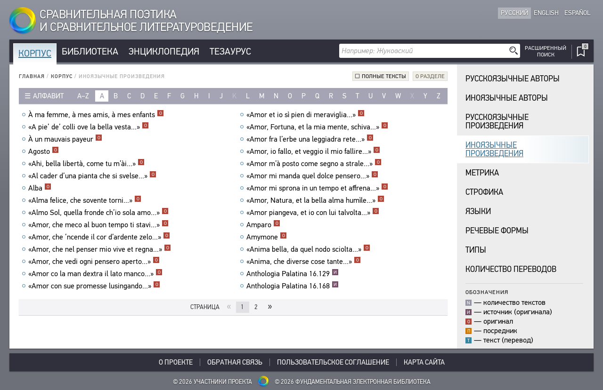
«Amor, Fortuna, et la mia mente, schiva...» (317, 127)
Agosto (43, 151)
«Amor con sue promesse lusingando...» (94, 286)
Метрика (482, 173)
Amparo (263, 225)
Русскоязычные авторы (512, 79)
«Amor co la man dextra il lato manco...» (95, 274)
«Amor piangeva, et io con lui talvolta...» (312, 212)
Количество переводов (510, 269)
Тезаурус (230, 51)
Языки (478, 211)
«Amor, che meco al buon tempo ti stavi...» (98, 225)
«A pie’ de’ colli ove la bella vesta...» (88, 127)
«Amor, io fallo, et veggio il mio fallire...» (313, 151)
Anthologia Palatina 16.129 (292, 274)
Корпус (34, 53)
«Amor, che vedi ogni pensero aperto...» (94, 261)
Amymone (266, 237)
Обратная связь (234, 362)
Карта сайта (424, 362)
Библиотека (90, 51)
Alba (39, 188)
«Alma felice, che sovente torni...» (84, 200)
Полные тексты (384, 76)
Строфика (484, 192)
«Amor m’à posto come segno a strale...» (314, 163)
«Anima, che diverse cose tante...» (303, 261)
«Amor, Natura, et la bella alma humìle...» (315, 200)
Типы (475, 250)
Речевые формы (497, 231)
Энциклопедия (164, 51)
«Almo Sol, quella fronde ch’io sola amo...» (98, 212)
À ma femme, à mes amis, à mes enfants (96, 115)
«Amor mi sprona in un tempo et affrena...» (317, 188)
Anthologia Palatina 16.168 (292, 286)
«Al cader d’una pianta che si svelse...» (92, 176)
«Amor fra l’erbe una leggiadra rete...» (310, 139)
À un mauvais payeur (65, 139)
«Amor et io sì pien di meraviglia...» (305, 115)
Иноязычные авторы (506, 98)
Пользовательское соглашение (333, 362)
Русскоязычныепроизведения (497, 121)
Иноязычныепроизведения (494, 149)
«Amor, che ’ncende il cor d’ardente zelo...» (99, 237)
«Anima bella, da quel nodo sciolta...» (308, 249)
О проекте (176, 362)
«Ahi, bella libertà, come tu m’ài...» (86, 163)
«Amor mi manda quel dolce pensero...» (312, 176)
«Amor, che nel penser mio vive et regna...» (99, 249)
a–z (83, 96)
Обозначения (486, 292)
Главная (32, 76)
